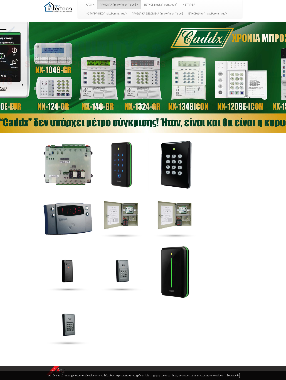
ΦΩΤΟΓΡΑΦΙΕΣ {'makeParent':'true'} (106, 13)
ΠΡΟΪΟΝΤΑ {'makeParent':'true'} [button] (119, 4)
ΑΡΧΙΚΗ (90, 4)
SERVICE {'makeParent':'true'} (160, 4)
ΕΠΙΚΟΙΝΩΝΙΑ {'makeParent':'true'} (207, 13)
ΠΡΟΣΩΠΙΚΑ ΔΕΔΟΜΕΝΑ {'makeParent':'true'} (157, 13)
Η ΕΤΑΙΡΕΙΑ (189, 4)
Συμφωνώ (233, 375)
